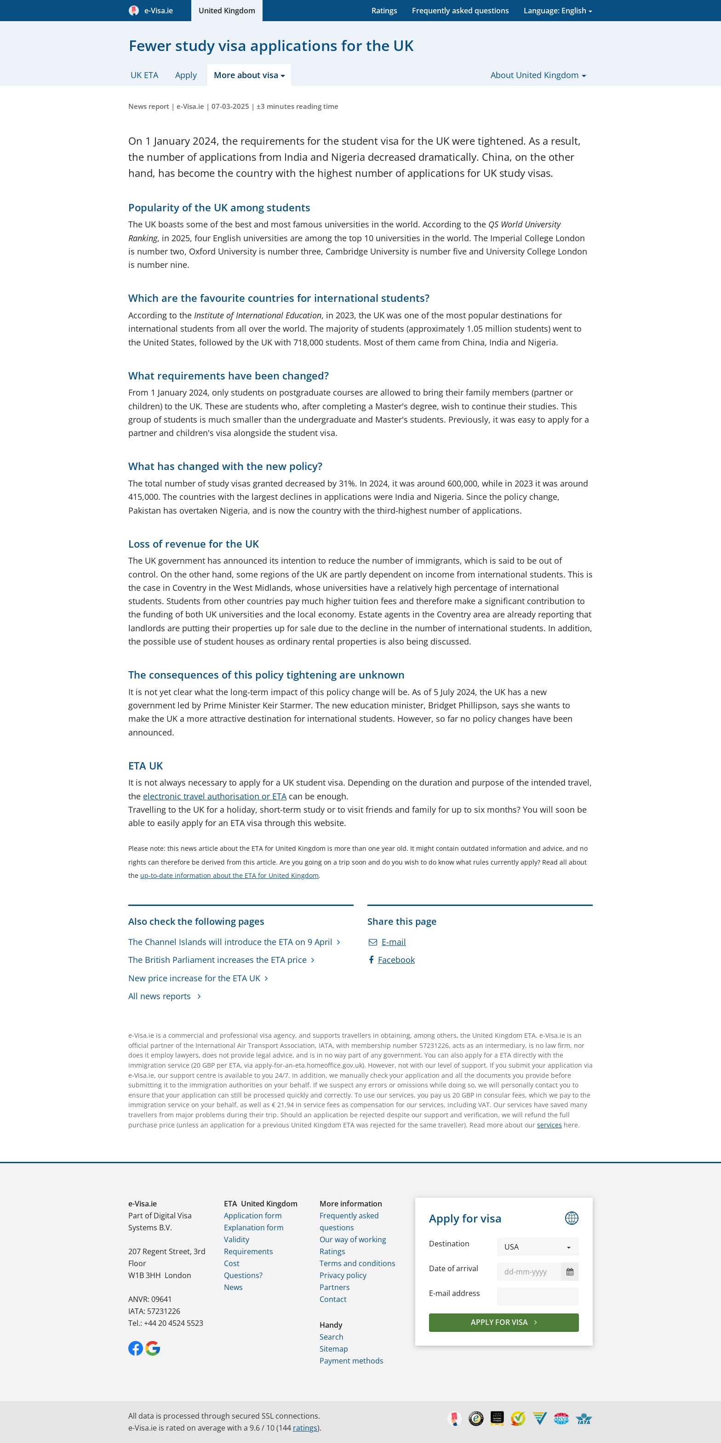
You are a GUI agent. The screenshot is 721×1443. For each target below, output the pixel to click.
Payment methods (351, 1361)
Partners (335, 1287)
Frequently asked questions (460, 11)
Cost (232, 1263)
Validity (236, 1239)
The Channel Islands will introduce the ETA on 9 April (230, 941)
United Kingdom (227, 11)
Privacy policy (343, 1275)
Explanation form (254, 1227)
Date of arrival (453, 1268)
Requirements (248, 1251)
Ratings (384, 11)
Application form (253, 1216)
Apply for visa (500, 1322)
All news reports (160, 996)
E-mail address (454, 1293)
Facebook (392, 959)
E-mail (387, 941)
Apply (186, 74)
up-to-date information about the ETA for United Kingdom (229, 875)
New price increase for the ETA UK (194, 978)
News (233, 1287)
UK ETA (144, 74)
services (549, 1124)
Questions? (243, 1275)
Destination (449, 1244)
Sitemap (334, 1349)
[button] (538, 1247)
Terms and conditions (357, 1263)
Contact (333, 1299)
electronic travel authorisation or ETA (214, 796)
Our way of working (353, 1239)
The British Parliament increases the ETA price (217, 959)
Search (331, 1337)
